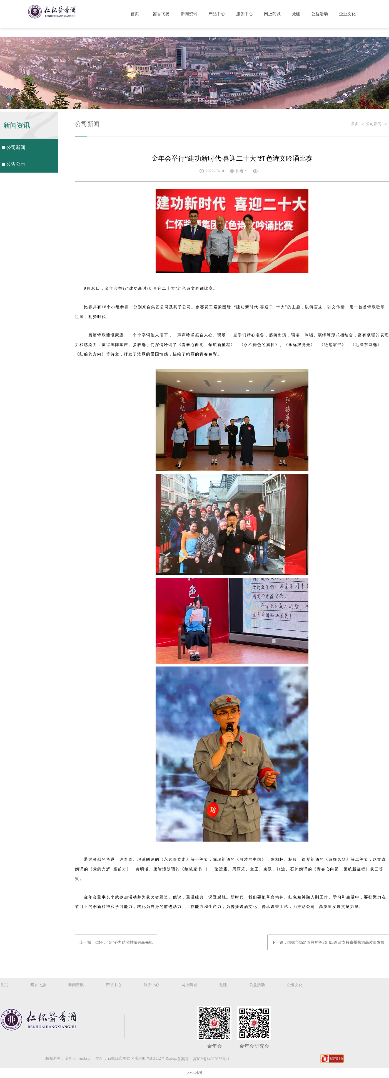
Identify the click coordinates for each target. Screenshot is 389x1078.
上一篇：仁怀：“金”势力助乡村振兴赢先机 (116, 942)
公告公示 (16, 167)
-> (363, 124)
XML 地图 (194, 1073)
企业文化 (347, 14)
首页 (135, 14)
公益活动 (319, 14)
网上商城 (272, 14)
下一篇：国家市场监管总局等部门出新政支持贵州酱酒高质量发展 (328, 942)
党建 (296, 14)
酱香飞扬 (161, 14)
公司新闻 (16, 148)
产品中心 (216, 14)
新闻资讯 (189, 14)
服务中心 (244, 14)
